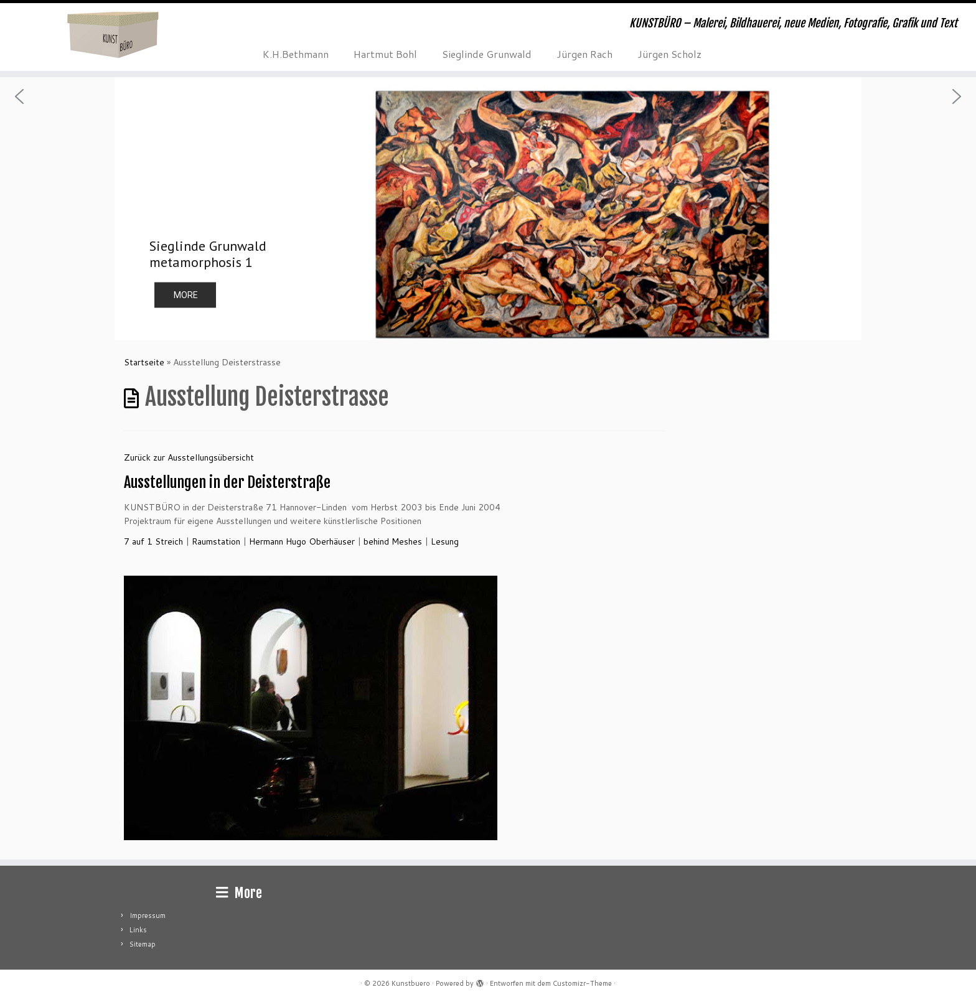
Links (138, 930)
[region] (488, 208)
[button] (488, 208)
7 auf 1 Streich (153, 541)
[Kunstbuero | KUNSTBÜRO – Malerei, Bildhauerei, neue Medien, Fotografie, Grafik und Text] (112, 34)
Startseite (144, 362)
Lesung (445, 541)
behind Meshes (393, 541)
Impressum (147, 915)
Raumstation (216, 541)
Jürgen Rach (584, 54)
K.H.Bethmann (296, 54)
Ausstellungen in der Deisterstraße (227, 482)
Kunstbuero (411, 983)
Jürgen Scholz (669, 54)
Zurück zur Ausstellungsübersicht (189, 457)
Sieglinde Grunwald (487, 54)
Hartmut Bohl (385, 54)
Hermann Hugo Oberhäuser (302, 541)
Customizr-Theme (582, 983)
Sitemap (142, 944)
